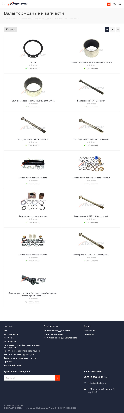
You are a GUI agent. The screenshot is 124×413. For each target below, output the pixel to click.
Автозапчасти (11, 334)
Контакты (89, 334)
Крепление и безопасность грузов (22, 351)
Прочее (8, 361)
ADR (6, 330)
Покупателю (51, 326)
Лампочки (9, 338)
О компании (90, 330)
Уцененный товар (13, 365)
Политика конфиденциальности (60, 338)
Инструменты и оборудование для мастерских (22, 346)
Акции (87, 326)
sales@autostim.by (97, 383)
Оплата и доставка (54, 334)
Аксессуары (10, 341)
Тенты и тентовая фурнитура (19, 354)
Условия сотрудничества (57, 330)
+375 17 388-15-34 (96, 377)
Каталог (8, 326)
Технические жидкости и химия (20, 358)
